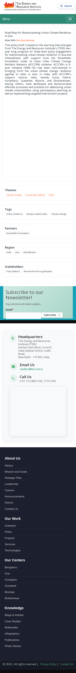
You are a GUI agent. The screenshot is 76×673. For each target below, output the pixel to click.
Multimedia (11, 627)
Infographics (12, 633)
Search (66, 6)
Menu (6, 19)
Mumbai (9, 592)
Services (10, 544)
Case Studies (13, 621)
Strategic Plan (13, 477)
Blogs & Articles (14, 615)
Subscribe (50, 315)
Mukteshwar (12, 598)
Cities (51, 194)
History (9, 465)
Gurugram (11, 579)
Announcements (14, 496)
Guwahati (10, 585)
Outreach (10, 525)
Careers (9, 490)
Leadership (11, 484)
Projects (9, 538)
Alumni (9, 502)
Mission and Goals (16, 471)
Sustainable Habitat (35, 194)
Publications (12, 639)
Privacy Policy (48, 664)
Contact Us (11, 508)
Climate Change (14, 194)
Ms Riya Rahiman (26, 40)
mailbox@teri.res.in (31, 369)
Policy (8, 531)
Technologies (13, 550)
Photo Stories (13, 646)
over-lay (38, 137)
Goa (7, 573)
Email (9, 309)
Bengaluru (11, 567)
